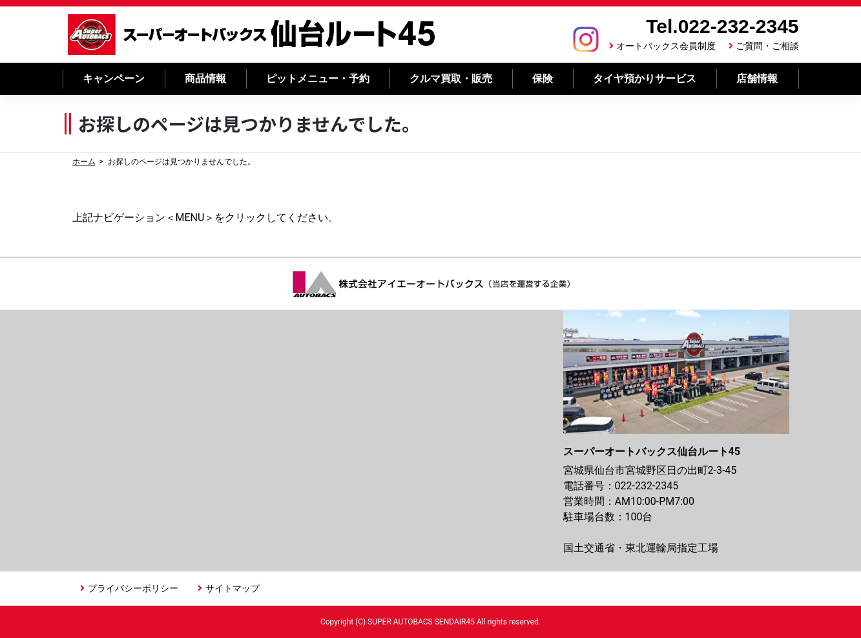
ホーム (84, 161)
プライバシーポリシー (133, 588)
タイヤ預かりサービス (644, 78)
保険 (542, 78)
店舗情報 (757, 78)
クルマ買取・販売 (451, 78)
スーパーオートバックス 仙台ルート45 (252, 34)
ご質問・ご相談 (767, 46)
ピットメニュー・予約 (317, 78)
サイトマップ (232, 588)
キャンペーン (114, 78)
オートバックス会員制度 (666, 46)
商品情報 (205, 78)
